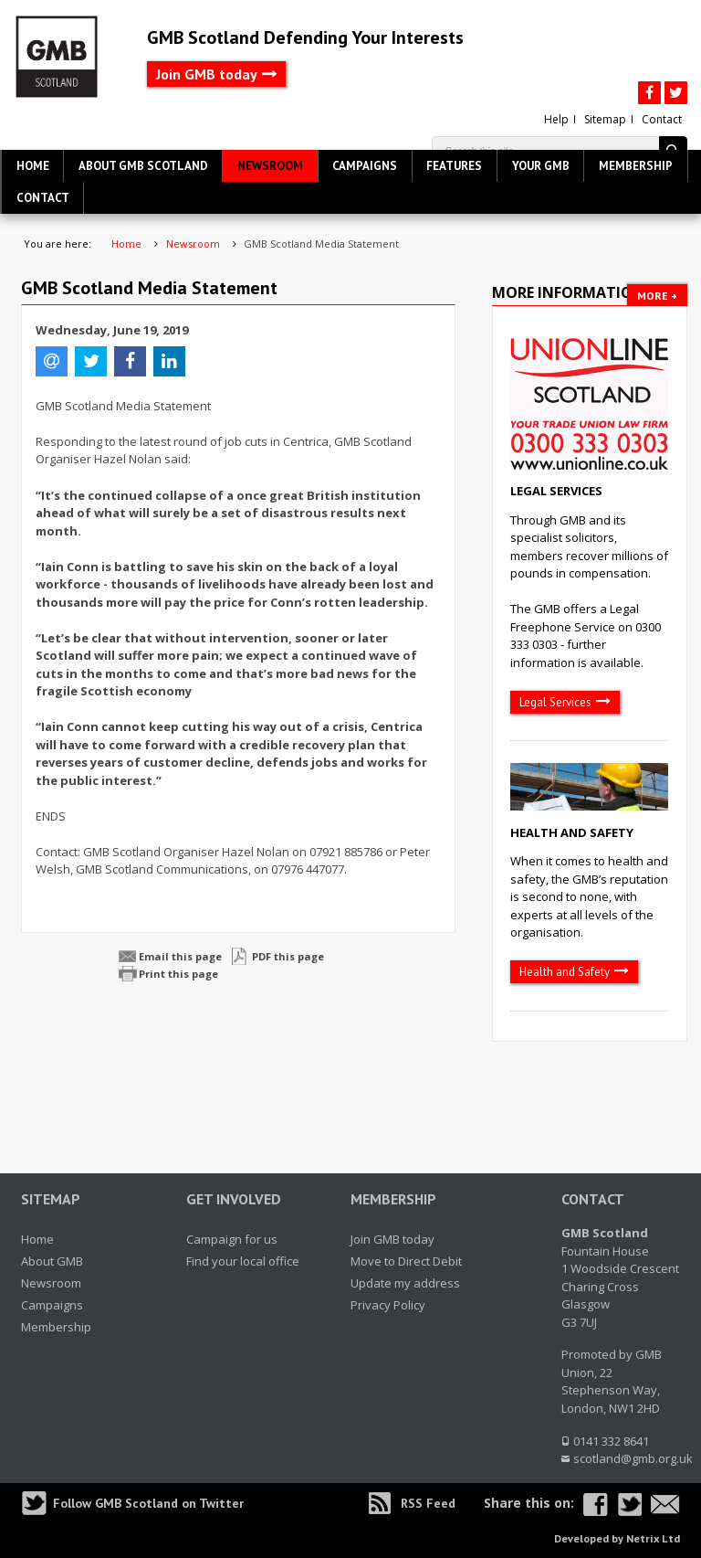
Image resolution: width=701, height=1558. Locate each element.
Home (32, 166)
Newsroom (270, 166)
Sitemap (605, 119)
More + (657, 295)
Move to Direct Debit (406, 1261)
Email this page (180, 956)
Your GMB (541, 166)
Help (556, 119)
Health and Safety (571, 832)
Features (454, 166)
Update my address (405, 1283)
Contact (662, 119)
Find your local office (242, 1261)
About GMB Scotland (143, 166)
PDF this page (288, 956)
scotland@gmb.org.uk (633, 1458)
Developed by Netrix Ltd (617, 1538)
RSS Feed (428, 1503)
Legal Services (556, 490)
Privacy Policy (387, 1305)
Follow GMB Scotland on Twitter (148, 1503)
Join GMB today (206, 74)
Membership (636, 166)
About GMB (52, 1261)
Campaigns (364, 166)
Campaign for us (231, 1239)
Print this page (178, 973)
